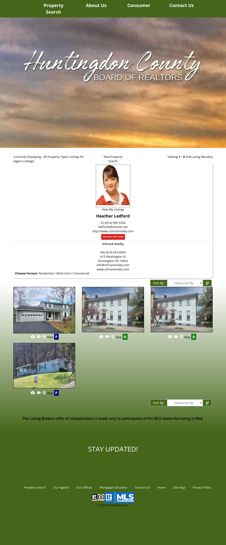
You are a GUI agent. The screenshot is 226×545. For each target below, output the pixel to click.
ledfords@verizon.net (112, 227)
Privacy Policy (202, 487)
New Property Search (112, 159)
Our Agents (61, 487)
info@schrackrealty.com (113, 265)
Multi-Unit (63, 273)
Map (47, 337)
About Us (96, 5)
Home (161, 487)
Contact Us (181, 5)
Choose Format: (26, 273)
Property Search (54, 8)
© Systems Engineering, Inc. (113, 505)
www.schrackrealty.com (113, 269)
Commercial (81, 273)
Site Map (179, 487)
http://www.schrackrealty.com (113, 231)
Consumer (138, 5)
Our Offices (84, 487)
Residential (46, 273)
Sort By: (158, 283)
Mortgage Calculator (113, 487)
